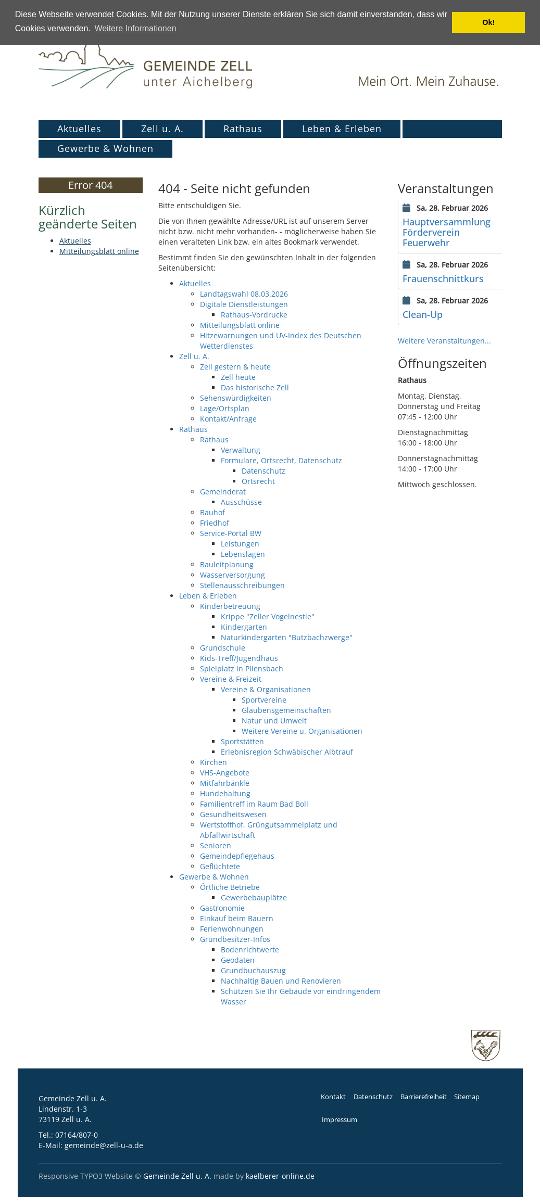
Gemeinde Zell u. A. (177, 1176)
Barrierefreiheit (423, 1096)
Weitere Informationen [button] (135, 28)
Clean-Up (423, 314)
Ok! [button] (488, 22)
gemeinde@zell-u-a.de (104, 1145)
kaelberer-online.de (280, 1176)
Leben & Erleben (342, 128)
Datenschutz (373, 1096)
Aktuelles (79, 128)
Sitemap (467, 1096)
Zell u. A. (162, 128)
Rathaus (242, 128)
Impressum (339, 1119)
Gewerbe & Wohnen (105, 148)
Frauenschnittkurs (443, 278)
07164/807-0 (76, 1135)
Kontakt (333, 1096)
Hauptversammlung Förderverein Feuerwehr (447, 232)
